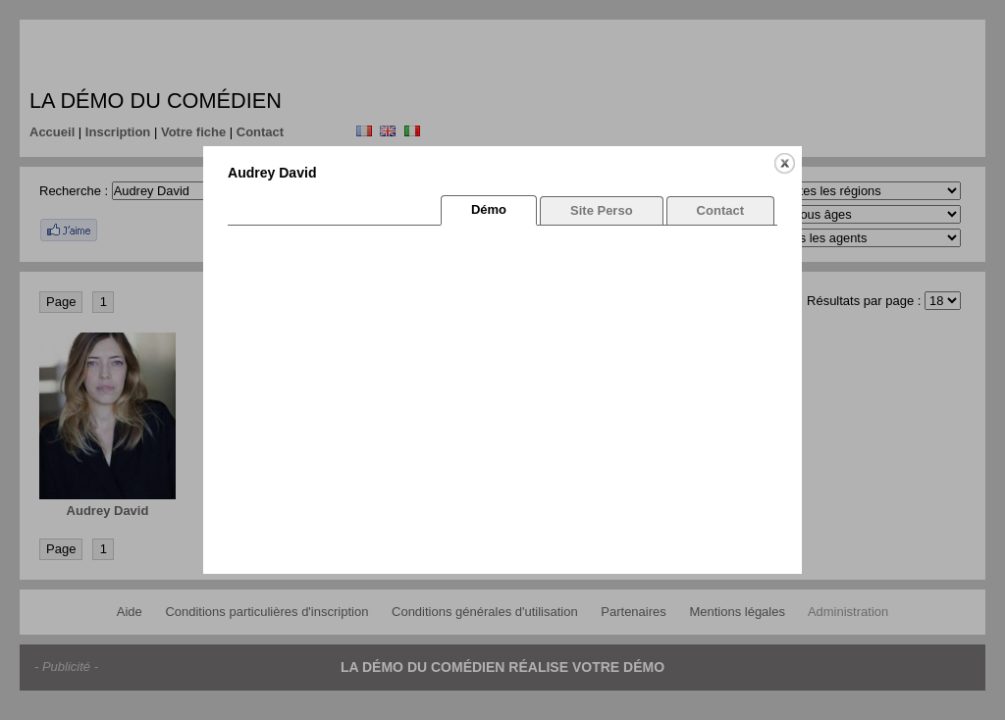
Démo (488, 209)
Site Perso (601, 210)
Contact (720, 210)
